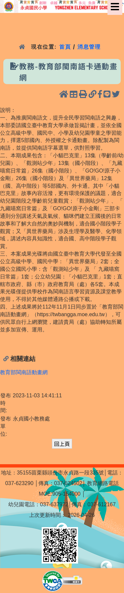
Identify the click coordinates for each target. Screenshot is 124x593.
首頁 (65, 47)
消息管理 (89, 47)
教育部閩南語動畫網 (24, 372)
